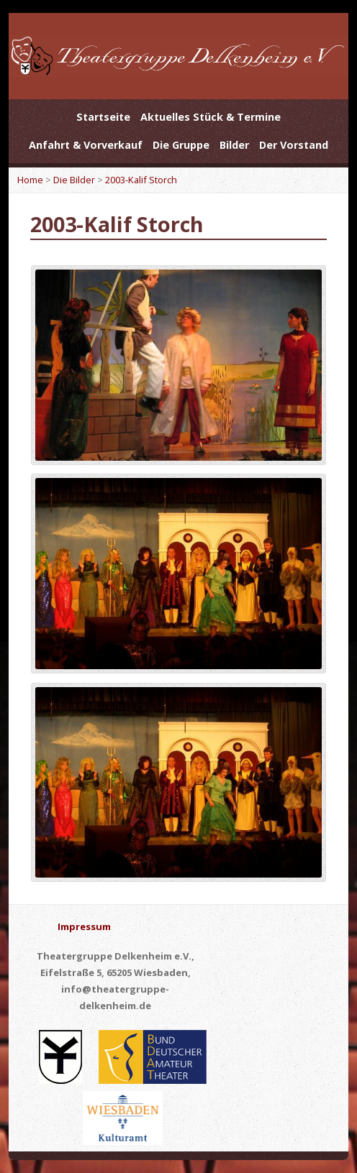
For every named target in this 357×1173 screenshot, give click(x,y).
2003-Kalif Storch (141, 179)
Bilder (234, 145)
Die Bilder (74, 179)
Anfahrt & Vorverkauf (86, 145)
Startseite (103, 117)
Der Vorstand (293, 145)
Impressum (84, 926)
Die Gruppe (181, 145)
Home (30, 179)
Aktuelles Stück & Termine (210, 117)
